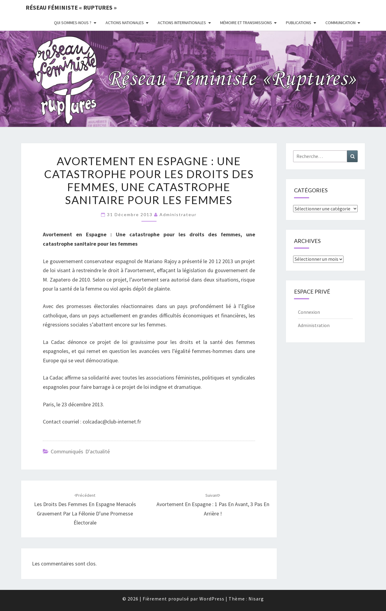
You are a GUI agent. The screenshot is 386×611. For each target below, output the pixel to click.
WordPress (211, 599)
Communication (340, 22)
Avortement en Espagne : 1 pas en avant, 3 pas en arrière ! (213, 505)
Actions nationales (125, 22)
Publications (298, 22)
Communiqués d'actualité (80, 451)
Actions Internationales (182, 22)
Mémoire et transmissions (246, 22)
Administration (314, 325)
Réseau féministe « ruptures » (71, 7)
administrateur (178, 214)
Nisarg (256, 599)
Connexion (309, 312)
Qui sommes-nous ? (72, 22)
